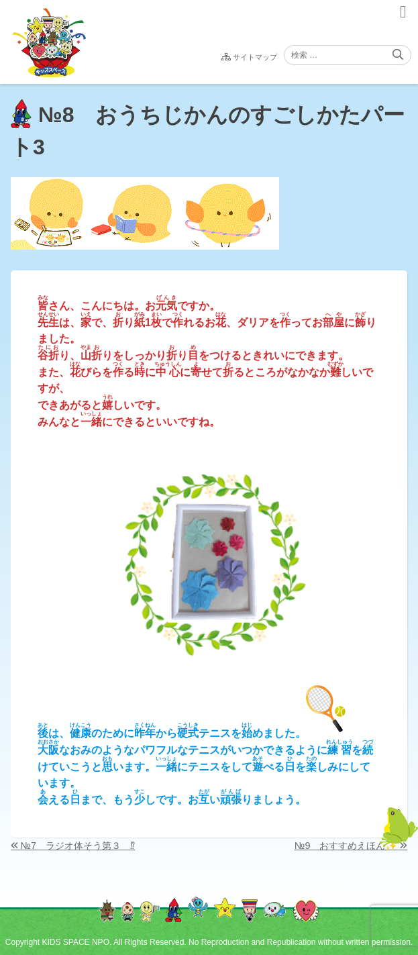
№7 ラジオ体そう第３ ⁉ (78, 845)
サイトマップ (255, 57)
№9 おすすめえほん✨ (346, 845)
